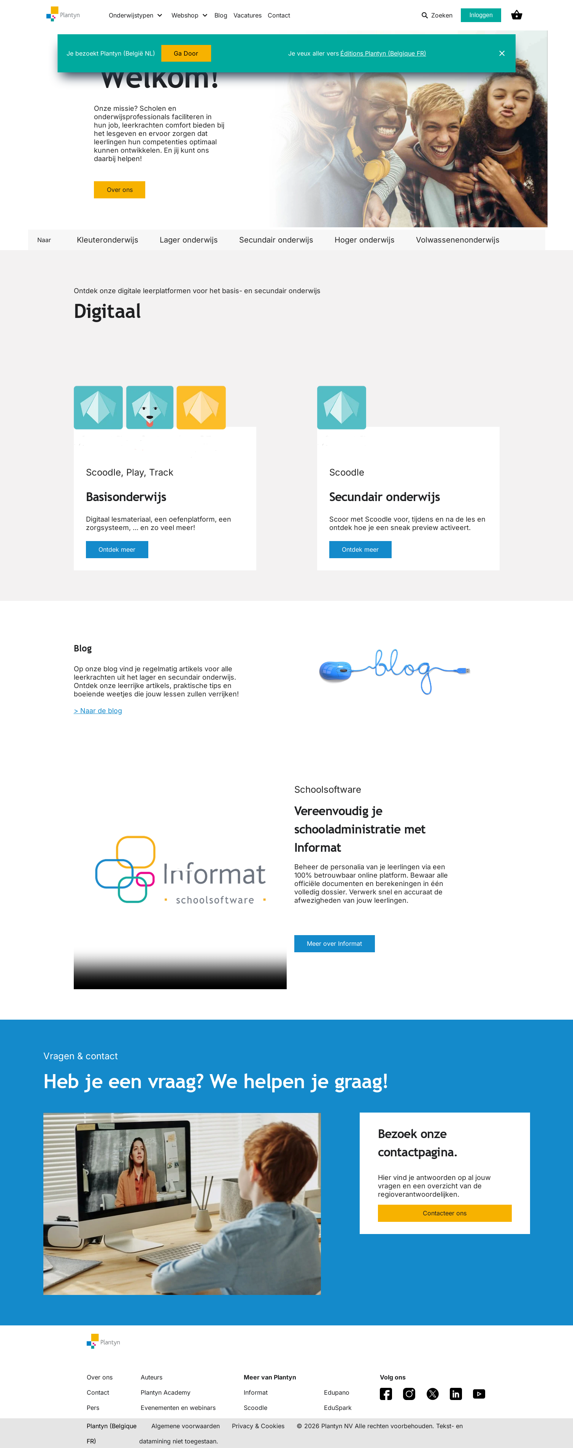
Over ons (120, 189)
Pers (93, 1407)
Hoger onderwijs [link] (365, 240)
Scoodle (255, 1407)
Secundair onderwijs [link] (276, 240)
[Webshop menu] (189, 15)
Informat (256, 1392)
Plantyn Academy (165, 1392)
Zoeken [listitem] (436, 15)
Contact (279, 15)
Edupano (336, 1392)
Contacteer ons (445, 1213)
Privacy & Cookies (258, 1426)
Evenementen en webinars (178, 1407)
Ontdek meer (117, 550)
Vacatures (247, 15)
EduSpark (338, 1407)
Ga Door (186, 53)
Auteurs (151, 1377)
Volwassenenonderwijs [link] (458, 240)
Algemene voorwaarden (185, 1426)
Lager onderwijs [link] (189, 240)
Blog (220, 15)
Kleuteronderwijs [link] (107, 240)
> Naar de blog (98, 711)
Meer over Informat (334, 944)
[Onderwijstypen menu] (136, 15)
